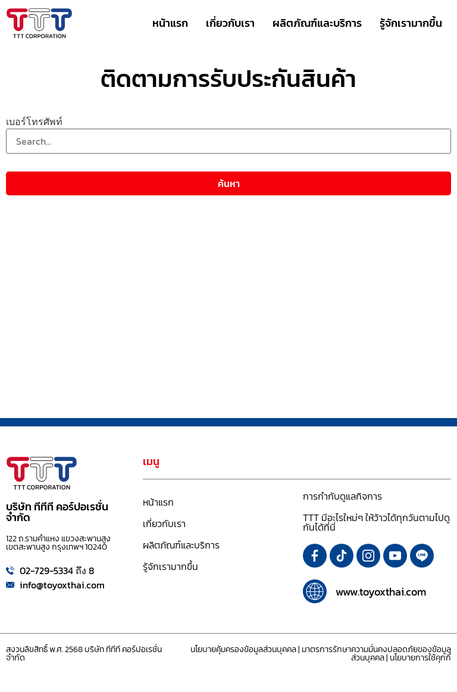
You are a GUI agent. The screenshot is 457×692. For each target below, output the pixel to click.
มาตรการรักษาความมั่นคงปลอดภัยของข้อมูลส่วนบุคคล (376, 653)
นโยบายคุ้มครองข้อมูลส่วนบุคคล (243, 649)
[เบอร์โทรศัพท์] (228, 141)
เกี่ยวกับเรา (164, 523)
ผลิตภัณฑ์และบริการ (181, 545)
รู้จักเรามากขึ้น (170, 566)
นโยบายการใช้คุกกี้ (420, 658)
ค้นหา (229, 183)
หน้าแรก (158, 502)
